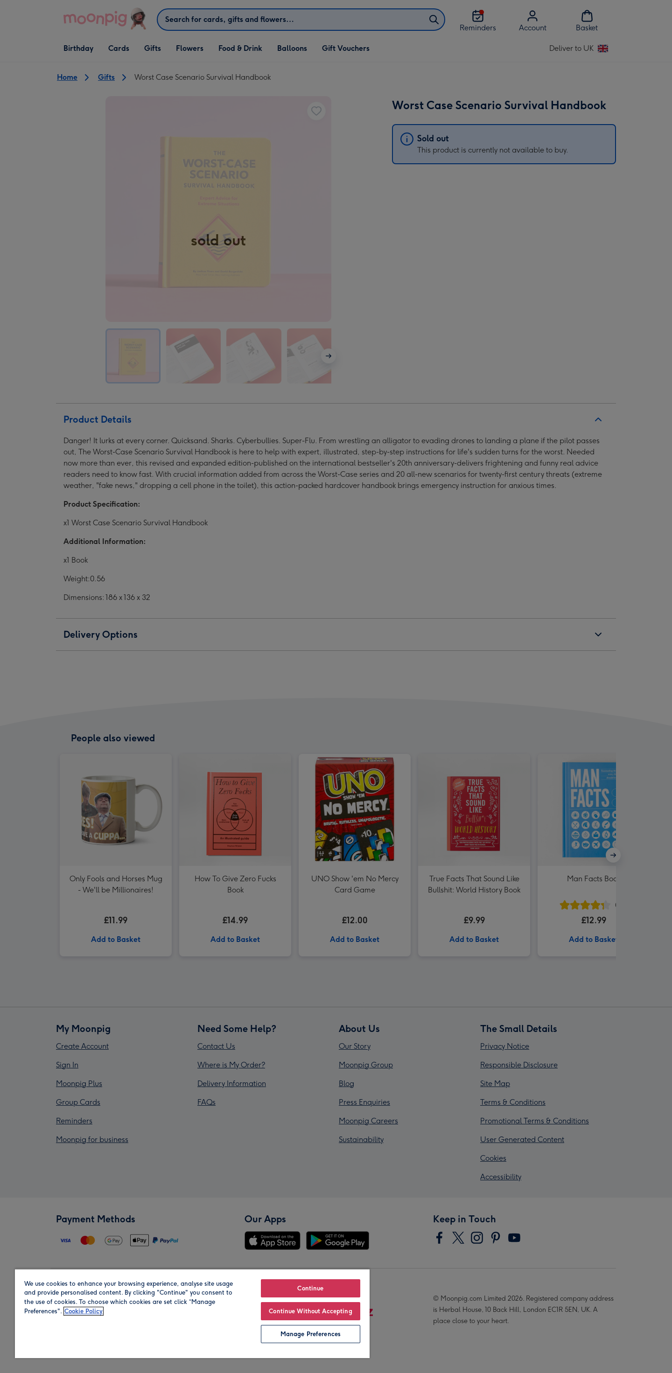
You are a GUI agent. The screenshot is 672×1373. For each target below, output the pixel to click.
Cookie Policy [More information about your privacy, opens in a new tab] (83, 1311)
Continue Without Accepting (310, 1311)
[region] (192, 1313)
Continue (310, 1288)
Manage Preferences (310, 1334)
